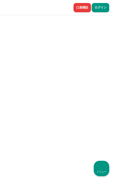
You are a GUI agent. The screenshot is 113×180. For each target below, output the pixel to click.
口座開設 (82, 7)
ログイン (100, 7)
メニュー (101, 171)
